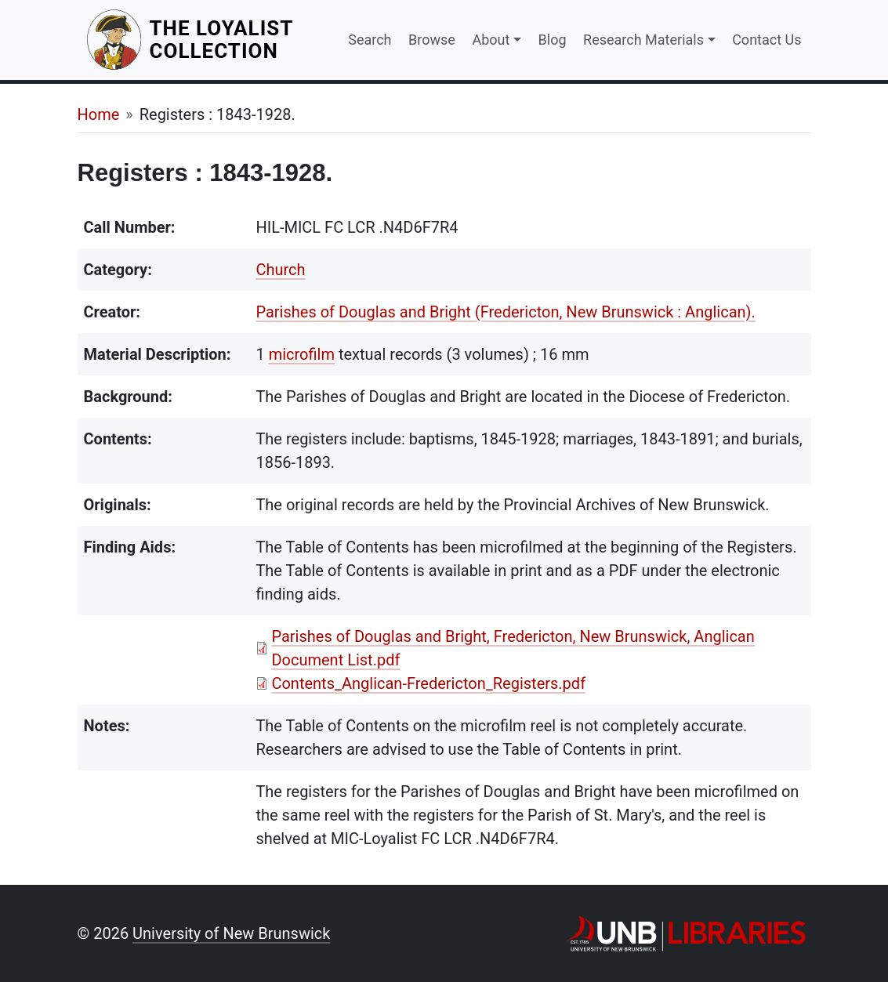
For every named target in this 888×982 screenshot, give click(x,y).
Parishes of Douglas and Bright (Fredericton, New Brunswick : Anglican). (505, 312)
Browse (431, 39)
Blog (552, 39)
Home (99, 114)
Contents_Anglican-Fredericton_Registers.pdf (428, 683)
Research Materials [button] (643, 39)
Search (369, 39)
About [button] (490, 39)
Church (280, 269)
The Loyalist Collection (239, 39)
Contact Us (766, 39)
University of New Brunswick (231, 933)
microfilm (302, 354)
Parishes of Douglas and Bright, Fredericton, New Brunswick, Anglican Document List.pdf (512, 648)
